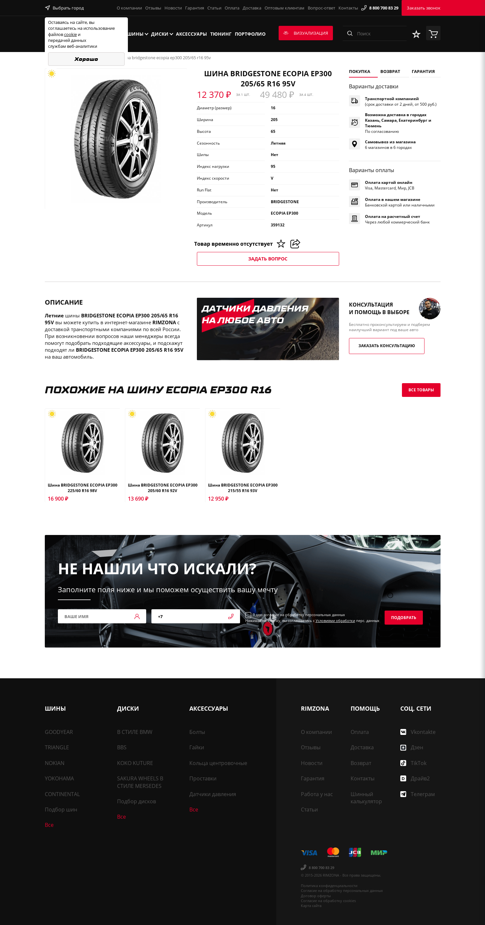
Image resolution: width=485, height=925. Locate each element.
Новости (173, 8)
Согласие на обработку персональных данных (342, 890)
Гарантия (194, 8)
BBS (122, 747)
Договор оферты (316, 895)
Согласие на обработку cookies (328, 900)
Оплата (232, 8)
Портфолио (250, 34)
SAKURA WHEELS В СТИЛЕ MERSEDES (140, 782)
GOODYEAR (59, 732)
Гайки (196, 747)
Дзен (411, 747)
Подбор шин (61, 809)
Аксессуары (191, 34)
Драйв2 (415, 778)
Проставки (203, 778)
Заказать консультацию (386, 345)
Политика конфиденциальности (329, 885)
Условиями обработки (335, 620)
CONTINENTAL (62, 794)
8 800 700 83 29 (379, 8)
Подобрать (403, 617)
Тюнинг (221, 34)
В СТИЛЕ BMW (134, 732)
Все (49, 824)
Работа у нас (317, 794)
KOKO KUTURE (135, 763)
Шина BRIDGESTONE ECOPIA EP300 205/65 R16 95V (165, 58)
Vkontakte (418, 732)
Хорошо (86, 59)
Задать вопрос (267, 259)
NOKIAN (54, 763)
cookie (70, 34)
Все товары (421, 390)
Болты (197, 732)
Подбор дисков (136, 801)
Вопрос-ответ (321, 8)
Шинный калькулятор (366, 798)
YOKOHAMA (59, 778)
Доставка (252, 8)
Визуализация (305, 33)
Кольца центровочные (218, 763)
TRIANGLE (57, 747)
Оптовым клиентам (284, 8)
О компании (129, 8)
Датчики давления (212, 794)
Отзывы (153, 8)
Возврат (361, 763)
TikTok (413, 763)
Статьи (214, 8)
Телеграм (417, 794)
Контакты (348, 8)
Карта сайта (311, 905)
